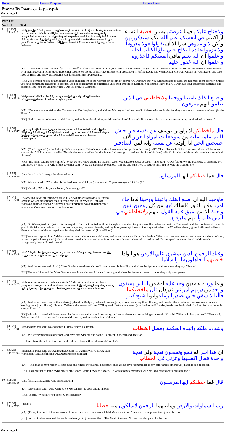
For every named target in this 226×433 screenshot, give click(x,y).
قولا (146, 44)
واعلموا (215, 56)
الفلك (203, 97)
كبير (130, 295)
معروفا (133, 44)
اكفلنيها (189, 358)
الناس (141, 283)
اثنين (128, 205)
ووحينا (175, 97)
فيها (168, 205)
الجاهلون (195, 259)
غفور (185, 62)
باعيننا (189, 97)
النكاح (184, 50)
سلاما (168, 259)
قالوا (180, 259)
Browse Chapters (50, 3)
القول (167, 211)
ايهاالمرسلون (174, 382)
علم (174, 37)
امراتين (182, 289)
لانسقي (204, 295)
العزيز (139, 137)
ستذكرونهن (137, 37)
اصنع (187, 199)
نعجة (158, 352)
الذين (128, 97)
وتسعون (173, 352)
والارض (184, 405)
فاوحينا (215, 199)
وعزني (173, 358)
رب (219, 405)
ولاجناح (215, 31)
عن (153, 130)
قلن (131, 130)
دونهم (197, 289)
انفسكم (187, 37)
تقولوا (157, 44)
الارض (147, 253)
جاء (126, 199)
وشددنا (215, 328)
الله (165, 37)
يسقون (126, 283)
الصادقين (123, 143)
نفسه (142, 130)
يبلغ (161, 50)
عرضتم (174, 31)
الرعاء (165, 295)
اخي (204, 352)
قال (219, 130)
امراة (151, 137)
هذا (213, 352)
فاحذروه (141, 56)
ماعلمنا (208, 137)
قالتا (218, 295)
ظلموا (216, 104)
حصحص (214, 143)
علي (159, 253)
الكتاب (150, 50)
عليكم (199, 31)
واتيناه (189, 328)
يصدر (179, 295)
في (201, 37)
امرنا (218, 205)
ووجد (217, 289)
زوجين (141, 205)
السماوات (203, 405)
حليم (174, 62)
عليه (194, 137)
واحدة (217, 358)
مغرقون (190, 104)
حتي (171, 50)
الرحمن (203, 253)
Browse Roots (151, 3)
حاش (120, 130)
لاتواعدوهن (199, 44)
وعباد (217, 253)
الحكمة (173, 328)
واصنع (217, 97)
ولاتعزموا (213, 50)
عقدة (197, 50)
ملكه (202, 328)
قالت (164, 137)
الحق (199, 143)
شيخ (141, 295)
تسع (187, 352)
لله (220, 137)
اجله (136, 50)
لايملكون (128, 405)
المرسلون (169, 176)
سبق (190, 211)
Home (5, 3)
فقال (203, 358)
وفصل (158, 328)
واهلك (217, 211)
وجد (180, 283)
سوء (176, 137)
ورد (209, 283)
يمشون (173, 253)
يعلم (186, 56)
